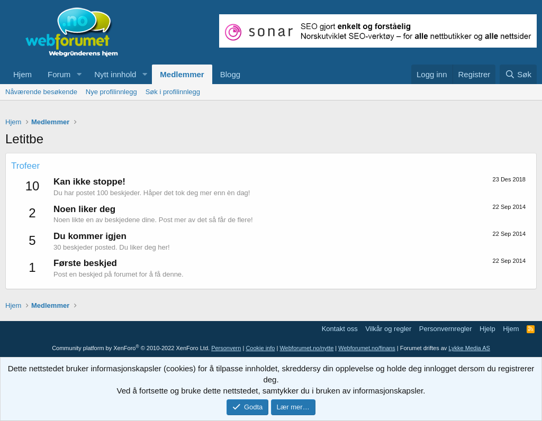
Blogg (230, 74)
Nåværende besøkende (41, 92)
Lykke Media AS (469, 348)
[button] (78, 74)
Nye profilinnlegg (111, 92)
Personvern (226, 348)
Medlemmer (182, 74)
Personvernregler (445, 329)
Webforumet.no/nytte (306, 348)
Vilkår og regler (388, 329)
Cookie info (260, 348)
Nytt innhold (115, 74)
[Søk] (518, 74)
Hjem (22, 74)
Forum (59, 74)
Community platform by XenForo (131, 348)
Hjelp (487, 329)
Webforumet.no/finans (366, 348)
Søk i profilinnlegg (173, 92)
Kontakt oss (340, 329)
